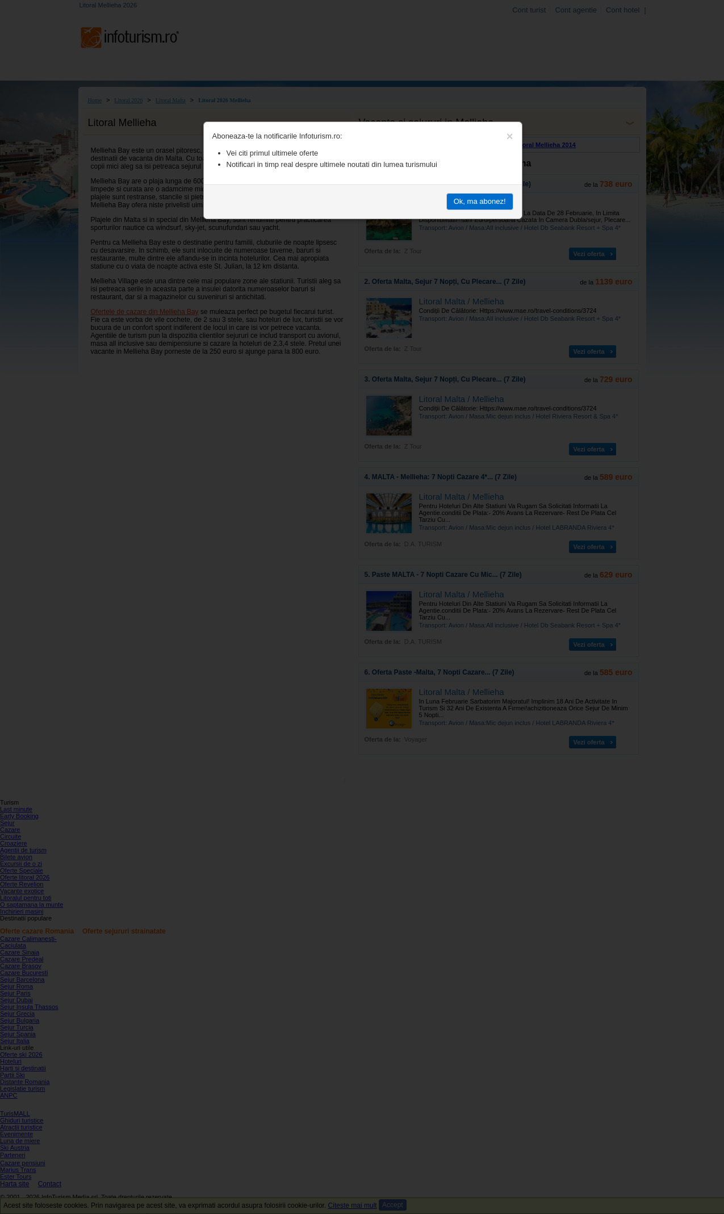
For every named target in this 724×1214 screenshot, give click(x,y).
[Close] (510, 136)
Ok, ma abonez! (480, 201)
